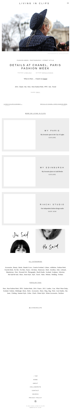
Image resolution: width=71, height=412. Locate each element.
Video (43, 274)
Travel (38, 274)
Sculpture (55, 272)
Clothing (14, 293)
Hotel (47, 270)
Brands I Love (27, 267)
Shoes (21, 274)
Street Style (48, 60)
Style (33, 274)
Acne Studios (60, 291)
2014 (16, 87)
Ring (45, 291)
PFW (46, 87)
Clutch (34, 293)
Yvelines (60, 274)
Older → (53, 105)
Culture (47, 267)
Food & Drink (9, 270)
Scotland (48, 272)
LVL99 (39, 407)
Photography (35, 60)
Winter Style (41, 293)
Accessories (8, 267)
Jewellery (53, 270)
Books (20, 267)
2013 (44, 288)
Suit (50, 87)
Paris (29, 87)
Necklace (61, 293)
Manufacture (10, 272)
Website (48, 274)
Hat (25, 87)
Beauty (15, 267)
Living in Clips (34, 3)
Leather (49, 288)
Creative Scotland (38, 267)
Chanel (45, 79)
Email (38, 92)
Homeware (41, 270)
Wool (53, 291)
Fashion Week (23, 60)
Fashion (12, 291)
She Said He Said (13, 274)
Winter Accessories (51, 293)
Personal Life (23, 272)
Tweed (54, 87)
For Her (16, 270)
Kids (58, 270)
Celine (29, 293)
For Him (22, 270)
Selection (61, 272)
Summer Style (22, 293)
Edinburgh (18, 291)
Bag (49, 291)
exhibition (53, 267)
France (28, 270)
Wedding (54, 274)
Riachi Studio (41, 272)
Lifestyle (63, 270)
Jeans (8, 293)
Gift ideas (34, 270)
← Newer (13, 105)
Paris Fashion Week (37, 87)
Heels (29, 291)
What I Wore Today (62, 288)
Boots (24, 291)
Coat (53, 288)
